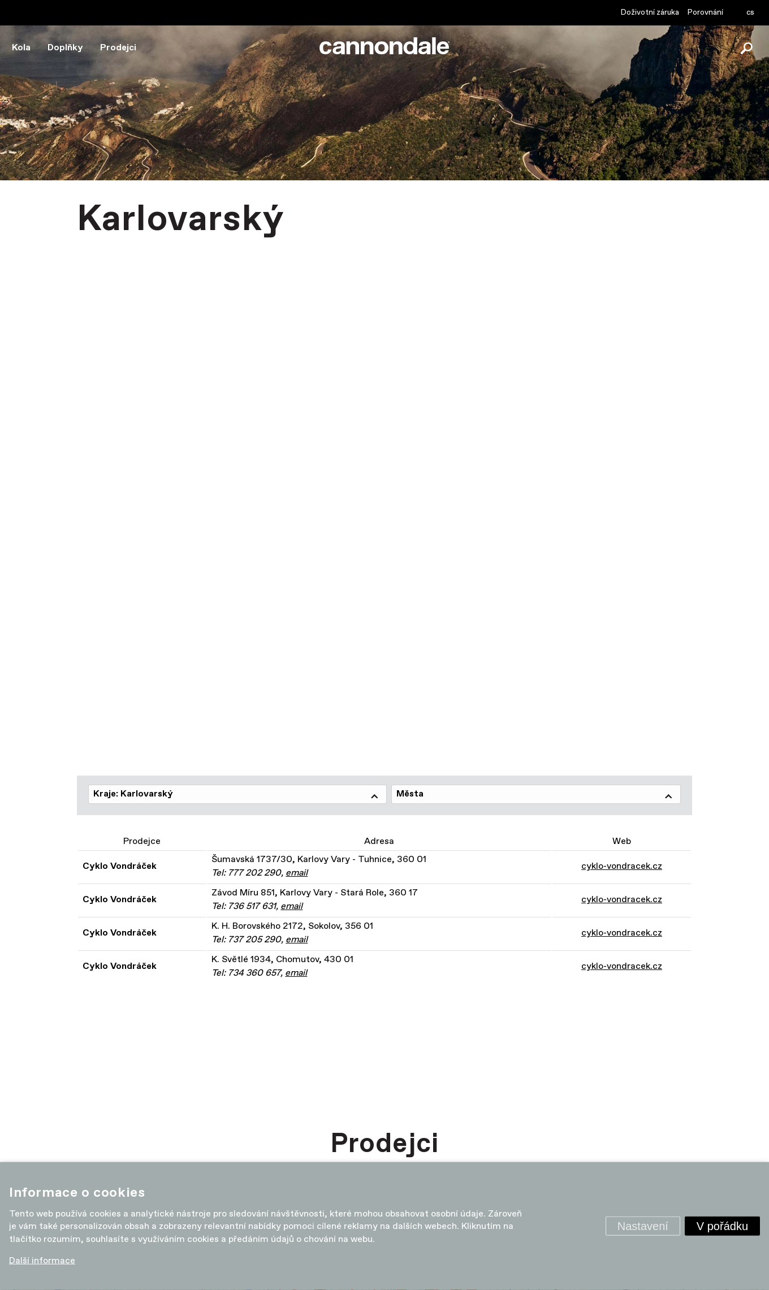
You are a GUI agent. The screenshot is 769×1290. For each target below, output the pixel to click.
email (297, 873)
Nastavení (642, 1226)
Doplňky (65, 48)
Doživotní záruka (650, 12)
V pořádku (722, 1226)
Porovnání (705, 12)
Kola (21, 48)
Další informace (42, 1261)
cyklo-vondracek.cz (621, 866)
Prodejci (118, 48)
